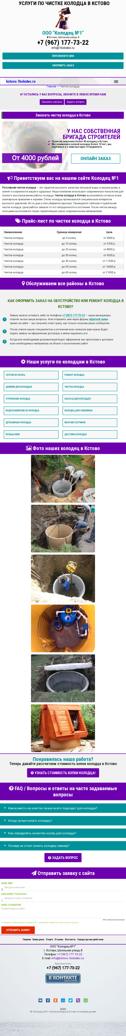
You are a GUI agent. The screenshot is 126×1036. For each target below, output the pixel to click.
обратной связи (98, 319)
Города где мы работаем (90, 939)
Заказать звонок (52, 101)
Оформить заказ (63, 65)
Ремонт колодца (74, 375)
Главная (27, 939)
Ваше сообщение (11, 905)
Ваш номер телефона (13, 894)
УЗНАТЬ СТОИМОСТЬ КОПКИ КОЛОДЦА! (63, 773)
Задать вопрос (75, 101)
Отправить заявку (18, 929)
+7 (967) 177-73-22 (63, 42)
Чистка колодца (74, 386)
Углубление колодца (18, 398)
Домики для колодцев (19, 386)
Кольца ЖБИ (13, 434)
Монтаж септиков (74, 422)
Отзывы (59, 939)
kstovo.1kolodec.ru (20, 81)
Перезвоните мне (63, 56)
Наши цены (38, 939)
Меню (116, 80)
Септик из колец (15, 375)
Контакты (70, 939)
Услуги (49, 939)
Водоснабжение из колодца (22, 410)
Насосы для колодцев (77, 398)
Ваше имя (6, 883)
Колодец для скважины (78, 410)
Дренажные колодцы (18, 422)
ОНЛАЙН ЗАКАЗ (96, 158)
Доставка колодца (75, 434)
